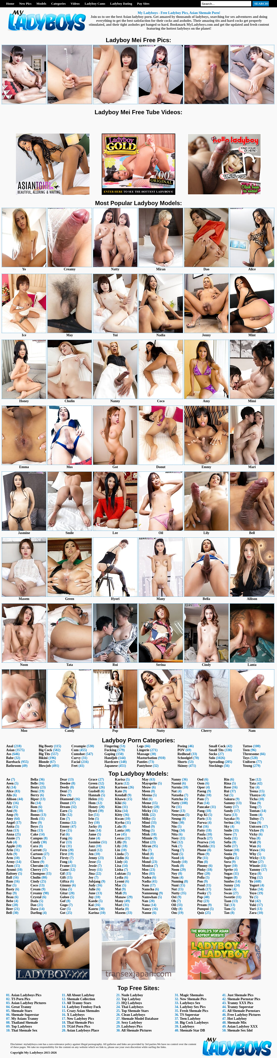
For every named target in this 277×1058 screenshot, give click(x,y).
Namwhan (149, 897)
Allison (11, 799)
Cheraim (36, 866)
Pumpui (203, 909)
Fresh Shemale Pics (194, 1011)
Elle (62, 815)
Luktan (120, 873)
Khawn (120, 799)
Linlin (119, 858)
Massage (143, 754)
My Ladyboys (33, 1052)
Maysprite (149, 783)
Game (64, 869)
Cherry (35, 869)
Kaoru (93, 909)
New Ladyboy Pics (80, 1019)
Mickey (147, 807)
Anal (9, 746)
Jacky (92, 826)
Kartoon (121, 787)
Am (9, 807)
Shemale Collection (81, 999)
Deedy (64, 787)
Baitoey (11, 873)
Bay (9, 893)
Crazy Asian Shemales (83, 1011)
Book (34, 819)
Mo (144, 850)
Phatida (203, 846)
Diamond (66, 799)
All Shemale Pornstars (243, 1011)
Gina (63, 889)
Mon (145, 858)
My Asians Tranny (24, 1019)
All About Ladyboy (80, 995)
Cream (35, 889)
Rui (226, 791)
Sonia (228, 854)
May (145, 779)
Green (92, 783)
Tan (226, 913)
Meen (146, 791)
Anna (10, 834)
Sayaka (229, 819)
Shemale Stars (21, 1011)
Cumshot (78, 754)
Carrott (36, 850)
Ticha (253, 799)
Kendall (120, 795)
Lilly (118, 842)
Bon (33, 811)
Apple (10, 846)
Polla (200, 877)
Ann (9, 830)
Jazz (91, 846)
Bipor (34, 799)
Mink (146, 834)
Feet (74, 766)
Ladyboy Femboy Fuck (84, 1007)
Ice (90, 815)
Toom (253, 815)
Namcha (148, 889)
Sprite (228, 869)
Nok (174, 846)
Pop (200, 897)
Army (10, 862)
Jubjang (94, 881)
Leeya (119, 838)
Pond (201, 885)
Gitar (64, 893)
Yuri (252, 909)
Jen (90, 854)
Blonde (44, 762)
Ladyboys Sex (190, 1003)
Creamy (36, 893)
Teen (246, 750)
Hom (92, 803)
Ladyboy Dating (121, 3)
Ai (8, 787)
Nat (174, 791)
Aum (9, 866)
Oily (174, 909)
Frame (65, 866)
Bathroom (13, 766)
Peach (201, 838)
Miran (146, 846)
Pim (200, 862)
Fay (62, 846)
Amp (9, 815)
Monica (147, 866)
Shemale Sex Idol (240, 1030)
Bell (9, 913)
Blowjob (45, 766)
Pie (199, 858)
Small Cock (217, 746)
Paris (201, 819)
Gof (62, 901)
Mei (145, 799)
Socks (213, 754)
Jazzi (92, 850)
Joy (90, 877)
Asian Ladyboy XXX (242, 1026)
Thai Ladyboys (132, 1007)
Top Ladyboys (21, 1026)
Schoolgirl (184, 758)
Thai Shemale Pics (80, 1022)
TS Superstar (190, 1015)
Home (10, 3)
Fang (63, 838)
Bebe (9, 901)
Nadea (146, 877)
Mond (146, 862)
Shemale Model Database (139, 1019)
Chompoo (37, 873)
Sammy (229, 803)
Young (247, 766)
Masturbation (147, 758)
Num (175, 877)
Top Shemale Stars (135, 1011)
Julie (91, 889)
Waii (252, 842)
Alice (9, 791)
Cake (34, 834)
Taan (227, 901)
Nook (175, 866)
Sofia (227, 842)
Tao (252, 779)
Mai (118, 889)
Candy (35, 842)
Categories (58, 3)
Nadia (146, 881)
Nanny (176, 779)
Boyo (34, 826)
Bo (32, 803)
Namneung (150, 893)
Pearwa (202, 842)
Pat (199, 826)
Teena (253, 791)
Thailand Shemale (24, 1022)
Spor (227, 866)
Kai (91, 905)
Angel (10, 822)
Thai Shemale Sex (24, 1030)
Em (62, 819)
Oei (173, 897)
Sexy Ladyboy (131, 1022)
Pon (200, 881)
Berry (34, 795)
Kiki (118, 803)
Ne (173, 807)
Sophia (229, 858)
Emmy (65, 826)
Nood (175, 858)
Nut (174, 889)
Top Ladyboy (131, 999)
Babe (9, 758)
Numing (177, 881)
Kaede (93, 901)
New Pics (25, 3)
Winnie (254, 866)
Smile (228, 830)
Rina (227, 783)
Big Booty (46, 746)
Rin (226, 779)
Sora (227, 862)
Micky (146, 811)
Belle (34, 783)
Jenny (92, 858)
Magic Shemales (192, 995)
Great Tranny (21, 1007)
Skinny (182, 766)
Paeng (201, 791)
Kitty (119, 815)
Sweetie (229, 897)
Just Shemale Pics (240, 995)
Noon (175, 869)
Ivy (90, 822)
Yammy (255, 869)
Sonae (228, 850)
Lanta (119, 830)
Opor (201, 787)
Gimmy (65, 885)
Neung (176, 819)
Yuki (252, 905)
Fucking (110, 750)
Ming (146, 830)
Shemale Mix (237, 1022)
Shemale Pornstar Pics (243, 999)
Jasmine (94, 842)
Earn (63, 811)
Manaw (120, 897)
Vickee (254, 830)
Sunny (228, 885)
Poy (200, 901)
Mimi (146, 822)
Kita (118, 811)
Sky (226, 826)
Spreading (216, 762)
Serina (228, 822)
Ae (8, 779)
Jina (91, 873)
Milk (145, 815)
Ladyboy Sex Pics (193, 1007)
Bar (9, 885)
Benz (34, 791)
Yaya (253, 873)
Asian (10, 750)
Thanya (255, 795)
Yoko (253, 889)
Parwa (202, 822)
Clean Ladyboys (133, 1015)
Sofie (227, 846)
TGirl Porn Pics (78, 1026)
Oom (200, 783)
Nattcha (177, 799)
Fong (63, 862)
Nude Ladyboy (132, 995)
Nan (145, 901)
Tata (252, 783)
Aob (9, 842)
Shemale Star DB (192, 1030)
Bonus (34, 815)
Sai (226, 795)
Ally (9, 803)
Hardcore (111, 762)
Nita (174, 834)
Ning (174, 830)
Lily (118, 846)
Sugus (228, 877)
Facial (75, 762)
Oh (173, 901)
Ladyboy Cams (95, 3)
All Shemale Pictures (136, 1030)
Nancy (146, 909)
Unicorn (255, 826)
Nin (174, 826)
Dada (34, 901)
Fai (62, 834)
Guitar (93, 787)
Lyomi (119, 881)
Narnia (176, 787)
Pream (202, 905)
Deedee (65, 783)
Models (41, 3)
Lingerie (143, 750)
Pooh (200, 889)
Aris (9, 854)
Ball (9, 877)
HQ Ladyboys (131, 1003)
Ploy (200, 873)
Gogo (64, 905)
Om (174, 913)
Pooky (201, 893)
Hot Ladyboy (237, 1019)
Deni (63, 791)
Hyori (92, 811)
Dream (65, 807)
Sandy (228, 811)
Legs (140, 746)
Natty (175, 803)
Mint (145, 842)
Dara (34, 909)
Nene (175, 811)
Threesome (251, 754)
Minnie (147, 838)
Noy (174, 873)
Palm (201, 795)
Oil (173, 905)
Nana (146, 905)
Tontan (254, 811)
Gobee (64, 897)
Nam (145, 885)
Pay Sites (143, 3)
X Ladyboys (76, 1015)
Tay (252, 787)
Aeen (9, 783)
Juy (91, 897)
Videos (75, 3)
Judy (92, 885)
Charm (35, 858)
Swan (228, 893)
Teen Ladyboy (190, 1019)
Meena (147, 795)
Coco (34, 885)
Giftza (64, 881)
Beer (9, 909)
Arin (9, 850)
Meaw (146, 787)
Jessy (92, 869)
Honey (93, 807)
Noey (175, 838)
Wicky (254, 858)
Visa (252, 838)
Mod (145, 854)
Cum (75, 750)
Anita (10, 826)
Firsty (64, 858)
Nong (175, 850)
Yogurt (254, 885)
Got (62, 913)
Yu (251, 897)
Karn (119, 783)
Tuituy (254, 819)
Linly (119, 862)
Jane (91, 838)
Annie (10, 838)
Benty (34, 787)
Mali (118, 893)
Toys (246, 758)
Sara (227, 815)
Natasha (177, 795)
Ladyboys (187, 1026)
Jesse (92, 862)
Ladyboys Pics (131, 1026)
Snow (228, 834)
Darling (36, 913)
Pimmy (202, 866)
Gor (63, 909)
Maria (119, 909)
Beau (9, 897)
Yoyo (253, 893)
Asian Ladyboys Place (83, 1030)
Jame (92, 834)
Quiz (200, 913)
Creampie (78, 746)
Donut (64, 803)
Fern (63, 850)
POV (181, 750)
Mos (145, 873)
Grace (92, 779)
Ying (252, 877)
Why (252, 854)
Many (119, 901)
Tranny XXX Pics (240, 1003)
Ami (9, 811)
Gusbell (94, 791)
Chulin (35, 877)
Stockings (216, 766)
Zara (253, 913)
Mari (118, 905)
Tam (227, 909)
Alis (9, 795)
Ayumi (11, 869)
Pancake (203, 807)
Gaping (109, 754)
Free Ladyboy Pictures (244, 1015)
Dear (63, 779)
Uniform (249, 762)
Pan (200, 803)
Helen (92, 799)
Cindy (34, 881)
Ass (8, 754)
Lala (118, 826)
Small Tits (216, 750)
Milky (146, 819)
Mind (146, 826)
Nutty (175, 893)
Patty (201, 830)
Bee (9, 905)
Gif (62, 873)
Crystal (35, 897)
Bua (33, 830)
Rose (227, 787)
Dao (33, 905)
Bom (33, 807)
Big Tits (44, 754)
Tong (253, 807)
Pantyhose (144, 766)
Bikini (43, 758)
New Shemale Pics (193, 999)
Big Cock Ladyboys (194, 1022)
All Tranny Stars (79, 1003)
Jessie (92, 866)
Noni (174, 854)
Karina (93, 913)
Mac (118, 885)
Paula (201, 834)
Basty (10, 889)
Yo (251, 881)
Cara (34, 846)
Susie (227, 889)
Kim (118, 807)
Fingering (111, 746)
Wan (252, 846)
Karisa (120, 779)
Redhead (183, 754)
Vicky (253, 834)
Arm (9, 858)
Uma (252, 822)
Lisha (119, 869)
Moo (145, 869)
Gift (63, 877)
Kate (118, 791)
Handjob (110, 758)
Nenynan (178, 815)
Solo (212, 758)
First (63, 854)
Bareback (13, 762)
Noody (176, 862)
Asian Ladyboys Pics (26, 995)
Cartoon (36, 854)
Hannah (94, 795)
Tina (252, 803)
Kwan (119, 819)
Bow (33, 822)
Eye (62, 830)
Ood (200, 779)
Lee (117, 834)
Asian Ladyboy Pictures (28, 1003)
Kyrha (120, 822)
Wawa (253, 850)
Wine (253, 862)
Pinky (201, 869)
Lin (117, 850)
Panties (142, 762)
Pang (200, 811)
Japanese (111, 766)
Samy (228, 807)
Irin (91, 819)
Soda (227, 838)
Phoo (200, 854)
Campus (36, 838)
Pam (200, 799)
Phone (201, 850)
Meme (146, 803)
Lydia (119, 877)
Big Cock (45, 750)
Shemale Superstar (25, 1015)
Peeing (182, 746)
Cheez (34, 862)
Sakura (229, 799)
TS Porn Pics (20, 999)
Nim (174, 822)
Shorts (182, 762)
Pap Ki (202, 815)
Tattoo (247, 746)
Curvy (76, 758)
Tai (226, 905)
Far (62, 842)
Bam (9, 881)
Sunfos (229, 881)
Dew (63, 795)
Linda (119, 854)
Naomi (176, 783)
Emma (65, 822)
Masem (120, 913)
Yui (251, 901)
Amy (9, 819)
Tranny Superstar (240, 1007)
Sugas (228, 873)
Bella (34, 779)
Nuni (175, 885)
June (91, 893)
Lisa (118, 866)
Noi (173, 842)
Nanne (146, 913)
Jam (91, 830)
